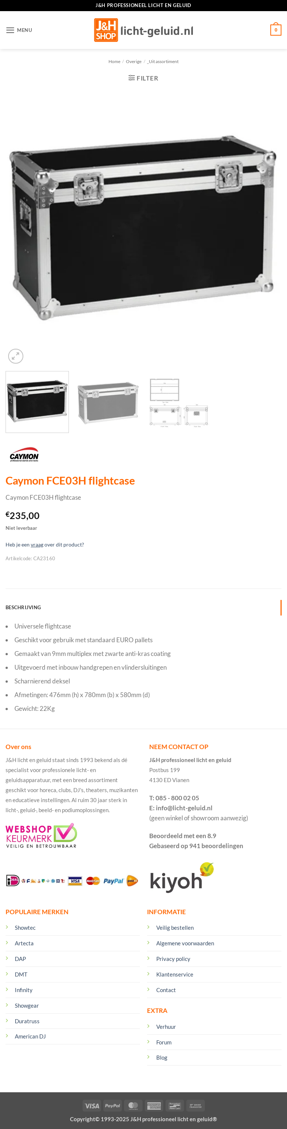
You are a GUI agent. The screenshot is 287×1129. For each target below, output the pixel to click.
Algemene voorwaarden (185, 943)
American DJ (30, 1036)
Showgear (27, 1005)
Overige (133, 61)
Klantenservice (174, 974)
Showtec (25, 927)
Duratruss (27, 1021)
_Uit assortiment (162, 61)
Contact (166, 990)
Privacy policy (173, 958)
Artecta (24, 943)
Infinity (24, 990)
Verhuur (166, 1026)
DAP (20, 958)
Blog (161, 1057)
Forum (163, 1042)
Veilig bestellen (175, 927)
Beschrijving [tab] (23, 607)
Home (114, 61)
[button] (19, 30)
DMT (21, 974)
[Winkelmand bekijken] (275, 30)
